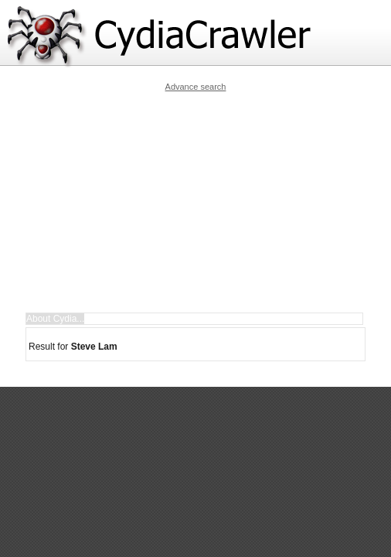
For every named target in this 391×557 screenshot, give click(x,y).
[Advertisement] (207, 202)
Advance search (195, 86)
